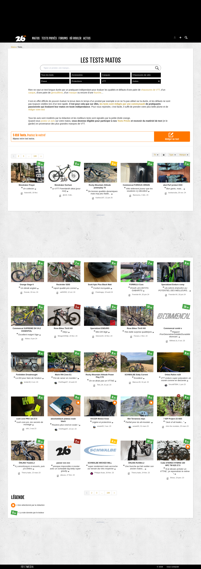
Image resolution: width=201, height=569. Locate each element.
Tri (156, 155)
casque (31, 92)
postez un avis (48, 121)
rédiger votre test (36, 109)
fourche (97, 92)
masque (73, 92)
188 (35, 156)
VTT (104, 81)
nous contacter (173, 567)
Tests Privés (49, 38)
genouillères (57, 92)
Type (172, 155)
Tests (20, 47)
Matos (36, 38)
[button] (180, 37)
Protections (77, 81)
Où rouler (75, 38)
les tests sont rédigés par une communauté (122, 104)
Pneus (44, 81)
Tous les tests (47, 75)
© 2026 (160, 567)
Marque (183, 155)
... (29, 156)
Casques (106, 75)
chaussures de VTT (150, 90)
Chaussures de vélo (142, 75)
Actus (86, 38)
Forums (63, 38)
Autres (146, 81)
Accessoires (77, 75)
